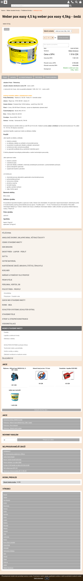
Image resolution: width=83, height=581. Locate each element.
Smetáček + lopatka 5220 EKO (68, 368)
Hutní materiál (9, 261)
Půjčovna (6, 233)
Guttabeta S (6, 451)
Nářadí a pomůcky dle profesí (15, 275)
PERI (4, 534)
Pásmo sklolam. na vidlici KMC (12, 462)
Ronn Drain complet (9, 542)
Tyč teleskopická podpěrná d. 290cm (14, 454)
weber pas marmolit (15, 390)
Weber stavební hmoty (12, 328)
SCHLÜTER (6, 545)
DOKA (5, 503)
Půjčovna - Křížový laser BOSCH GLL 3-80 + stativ (14, 369)
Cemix (5, 497)
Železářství (7, 358)
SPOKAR (5, 548)
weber (5, 565)
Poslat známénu (50, 77)
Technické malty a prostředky (13, 348)
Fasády (6, 332)
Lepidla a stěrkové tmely (11, 335)
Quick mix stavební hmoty (13, 300)
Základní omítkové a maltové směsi (15, 354)
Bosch (5, 494)
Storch (5, 556)
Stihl (4, 554)
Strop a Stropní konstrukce (15, 319)
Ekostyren (6, 506)
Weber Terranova (73, 51)
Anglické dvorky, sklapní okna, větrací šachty (23, 238)
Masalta (5, 525)
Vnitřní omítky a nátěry (11, 351)
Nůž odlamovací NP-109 (10, 468)
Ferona (5, 509)
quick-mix (6, 537)
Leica (5, 517)
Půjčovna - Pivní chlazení (10, 425)
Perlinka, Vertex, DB (11, 285)
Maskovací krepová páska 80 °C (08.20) (15, 471)
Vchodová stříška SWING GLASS (12, 420)
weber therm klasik (8, 457)
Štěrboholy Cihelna (8, 551)
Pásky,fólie (7, 280)
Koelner (5, 270)
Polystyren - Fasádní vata (12, 296)
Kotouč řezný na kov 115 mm (41, 368)
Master (5, 528)
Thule (5, 559)
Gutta (5, 256)
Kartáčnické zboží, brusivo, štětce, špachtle (22, 266)
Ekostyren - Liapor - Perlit (14, 252)
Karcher (5, 514)
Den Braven (7, 247)
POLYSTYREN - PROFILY (11, 289)
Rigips (5, 539)
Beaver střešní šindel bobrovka (12, 459)
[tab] (5, 77)
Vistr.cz (5, 562)
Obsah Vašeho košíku (9, 482)
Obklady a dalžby (9, 338)
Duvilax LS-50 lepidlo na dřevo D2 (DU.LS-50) (16, 465)
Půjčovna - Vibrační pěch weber (12, 428)
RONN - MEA (7, 305)
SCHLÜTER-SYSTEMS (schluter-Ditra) (18, 310)
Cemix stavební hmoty (12, 242)
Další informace (38, 578)
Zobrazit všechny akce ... (41, 410)
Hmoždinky (7, 293)
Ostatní (5, 531)
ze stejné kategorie (25, 77)
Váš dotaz (38, 77)
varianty (13, 77)
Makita (5, 523)
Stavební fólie (8, 314)
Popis (5, 77)
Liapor (5, 520)
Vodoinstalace (9, 324)
